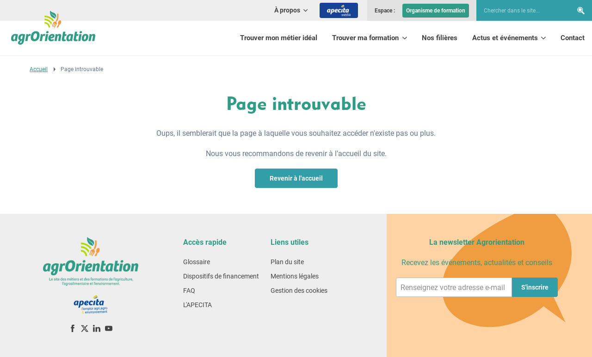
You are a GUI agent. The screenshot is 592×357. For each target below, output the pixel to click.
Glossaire (196, 262)
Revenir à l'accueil (296, 178)
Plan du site (287, 262)
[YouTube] (108, 328)
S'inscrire (535, 287)
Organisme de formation (435, 10)
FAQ (189, 290)
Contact (573, 38)
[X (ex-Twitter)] (84, 328)
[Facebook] (72, 328)
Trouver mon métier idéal (278, 38)
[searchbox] (520, 10)
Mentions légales (295, 276)
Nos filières (439, 38)
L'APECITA (197, 305)
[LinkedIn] (96, 328)
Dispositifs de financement (221, 276)
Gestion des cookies (299, 290)
